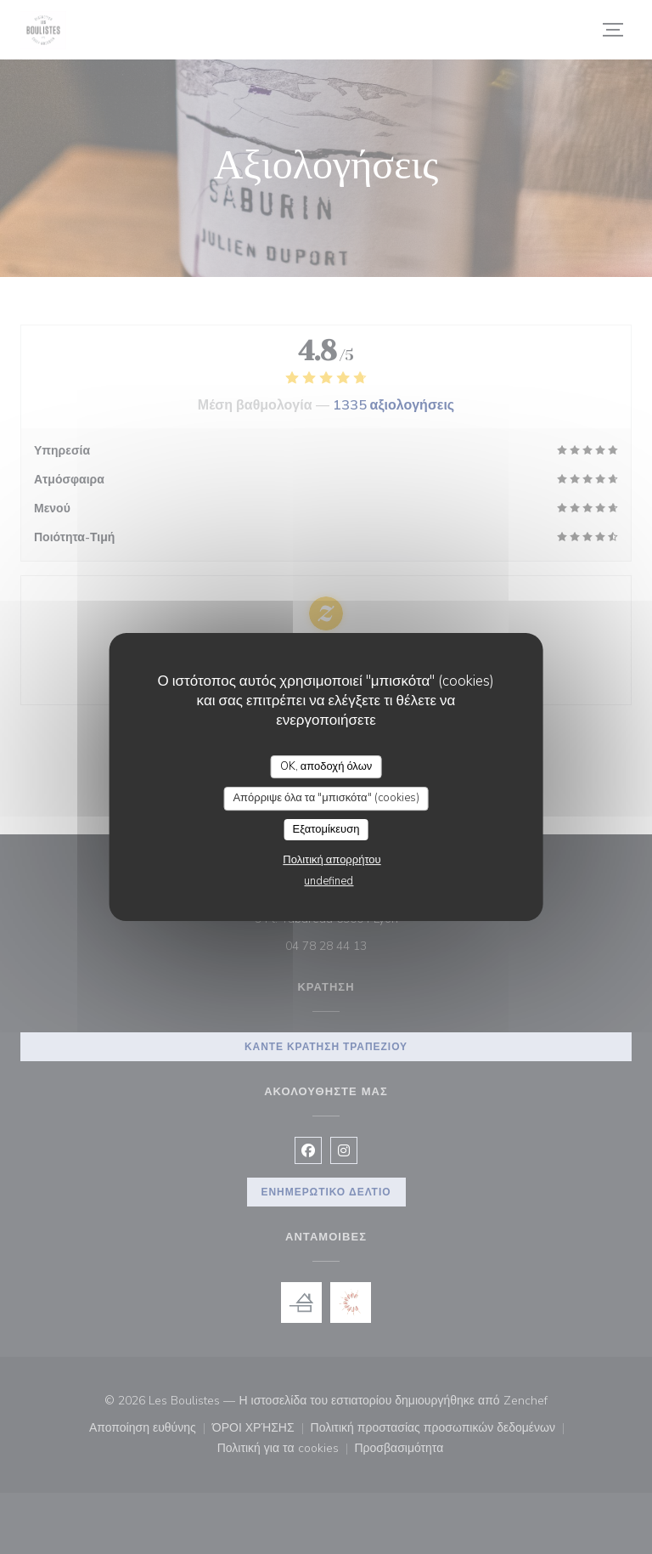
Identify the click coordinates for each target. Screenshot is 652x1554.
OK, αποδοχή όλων (326, 766)
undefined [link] (328, 881)
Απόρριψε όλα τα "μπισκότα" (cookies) (326, 797)
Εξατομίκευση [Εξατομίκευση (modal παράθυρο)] (326, 829)
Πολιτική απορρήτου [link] (331, 859)
